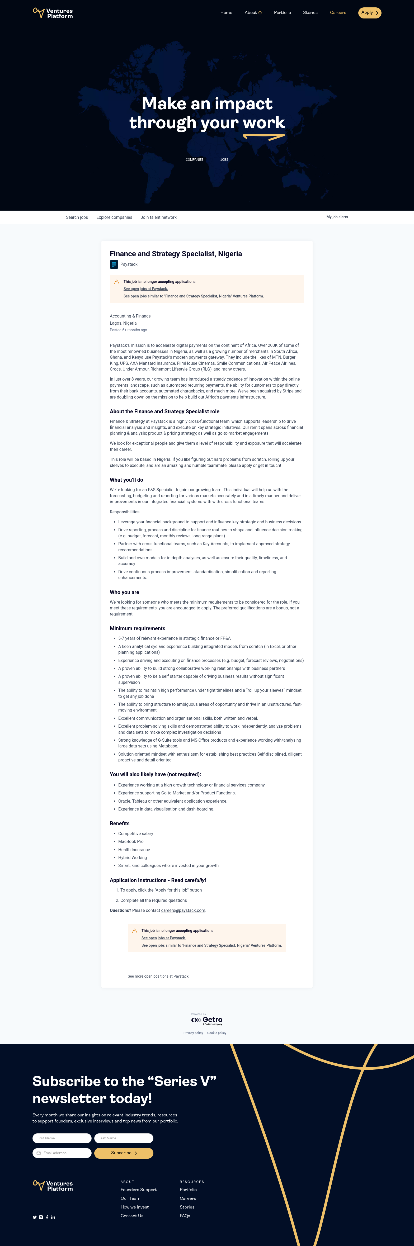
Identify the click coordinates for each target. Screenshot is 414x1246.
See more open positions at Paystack (158, 976)
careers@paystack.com (183, 910)
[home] (52, 13)
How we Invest (135, 1207)
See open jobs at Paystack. (146, 289)
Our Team (130, 1199)
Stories (310, 13)
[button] (253, 13)
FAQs (185, 1216)
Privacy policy (193, 1033)
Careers (338, 13)
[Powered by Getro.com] (207, 1019)
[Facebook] (47, 1217)
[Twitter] (34, 1217)
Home (226, 13)
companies (114, 217)
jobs (77, 217)
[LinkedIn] (53, 1217)
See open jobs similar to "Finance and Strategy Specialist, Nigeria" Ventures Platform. (194, 296)
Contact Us (132, 1216)
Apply (367, 13)
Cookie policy (216, 1033)
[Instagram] (41, 1217)
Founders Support (139, 1190)
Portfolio (282, 13)
